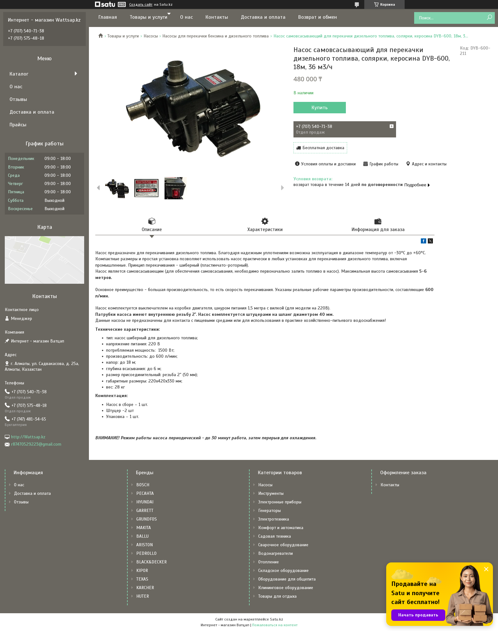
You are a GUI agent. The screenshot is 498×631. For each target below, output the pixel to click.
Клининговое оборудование (285, 587)
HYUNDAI (144, 502)
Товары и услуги (148, 17)
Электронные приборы (279, 502)
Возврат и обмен (317, 17)
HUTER (142, 596)
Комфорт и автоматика (280, 527)
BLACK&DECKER (151, 562)
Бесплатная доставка (323, 147)
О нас (186, 17)
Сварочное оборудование (283, 545)
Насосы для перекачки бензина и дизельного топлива (215, 36)
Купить (320, 107)
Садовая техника (274, 536)
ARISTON (144, 545)
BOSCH (142, 485)
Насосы (151, 36)
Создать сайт (140, 4)
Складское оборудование (283, 570)
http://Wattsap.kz (28, 437)
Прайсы (18, 125)
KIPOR (142, 570)
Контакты (216, 17)
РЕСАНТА (145, 493)
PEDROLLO (146, 553)
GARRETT (144, 510)
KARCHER (145, 587)
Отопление (268, 562)
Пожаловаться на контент (275, 625)
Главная (107, 17)
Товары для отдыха (277, 596)
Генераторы (269, 510)
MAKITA (143, 527)
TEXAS (142, 579)
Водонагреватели (275, 553)
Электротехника (273, 519)
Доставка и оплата (263, 17)
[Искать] (489, 17)
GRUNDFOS (146, 519)
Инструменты (271, 493)
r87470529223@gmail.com (36, 444)
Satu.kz (276, 619)
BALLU (142, 536)
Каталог (19, 74)
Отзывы (18, 99)
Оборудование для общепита (287, 579)
